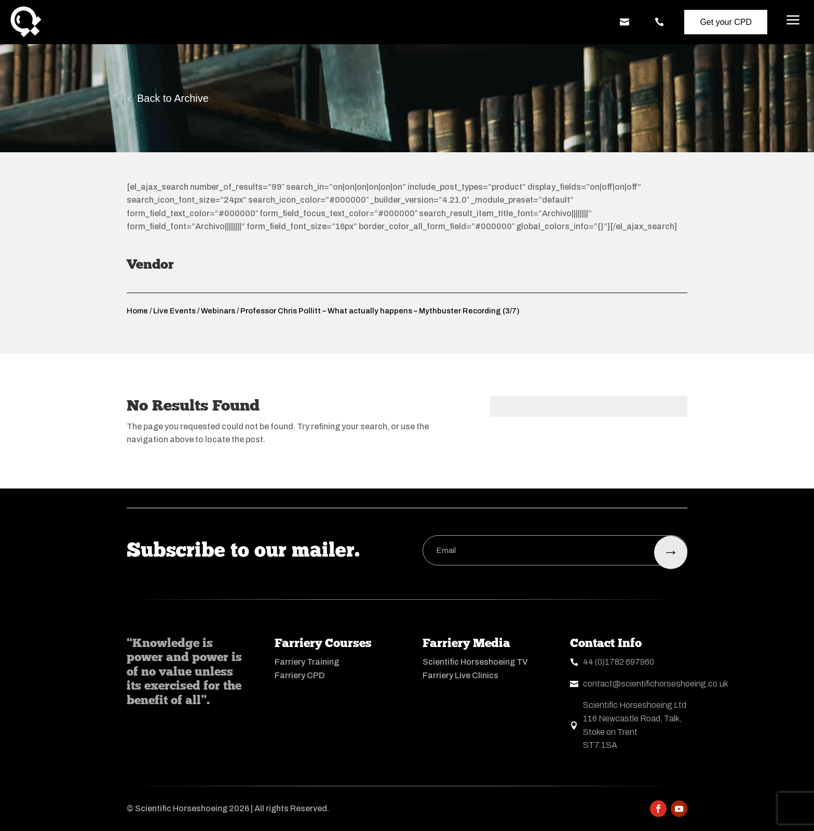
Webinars (218, 311)
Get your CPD (726, 22)
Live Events (174, 311)
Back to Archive (173, 98)
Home (137, 311)
